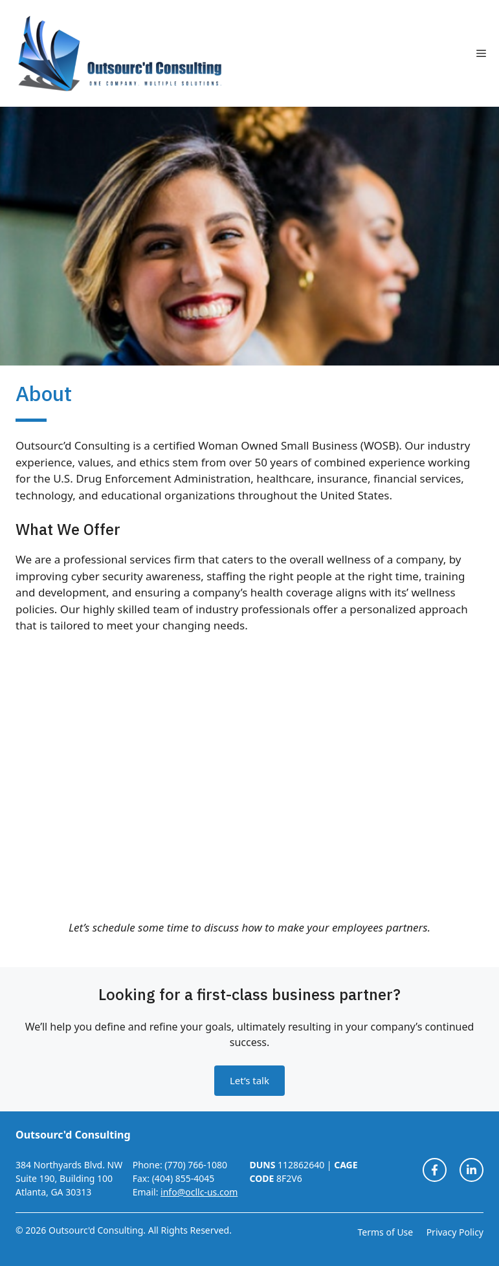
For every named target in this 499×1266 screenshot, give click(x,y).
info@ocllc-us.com (199, 1192)
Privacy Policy (455, 1232)
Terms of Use (386, 1232)
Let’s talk (249, 1080)
